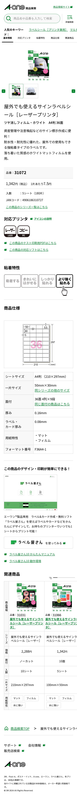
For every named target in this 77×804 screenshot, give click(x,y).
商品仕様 (55, 37)
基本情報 (7, 37)
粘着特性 (40, 37)
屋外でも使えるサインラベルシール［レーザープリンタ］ (26, 623)
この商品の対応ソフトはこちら (26, 249)
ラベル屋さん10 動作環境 (22, 561)
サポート (10, 745)
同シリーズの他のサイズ (52, 390)
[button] (16, 91)
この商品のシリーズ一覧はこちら (27, 207)
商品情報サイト (61, 7)
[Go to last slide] (3, 91)
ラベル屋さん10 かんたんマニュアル (29, 554)
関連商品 (69, 37)
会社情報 (34, 745)
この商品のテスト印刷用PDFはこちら (30, 242)
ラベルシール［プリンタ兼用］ (48, 30)
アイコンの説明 (41, 219)
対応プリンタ (24, 37)
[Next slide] (73, 91)
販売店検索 (12, 751)
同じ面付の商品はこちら (52, 404)
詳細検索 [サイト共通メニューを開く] (70, 22)
